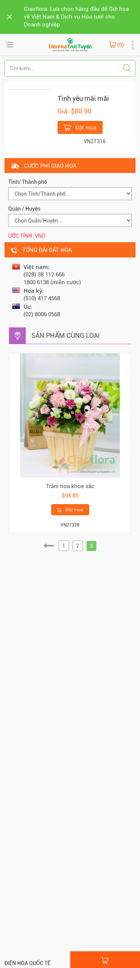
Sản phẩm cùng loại (65, 335)
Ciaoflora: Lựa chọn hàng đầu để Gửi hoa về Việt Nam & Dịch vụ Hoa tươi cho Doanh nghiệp (76, 17)
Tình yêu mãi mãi (83, 98)
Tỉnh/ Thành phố (27, 182)
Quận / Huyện (24, 209)
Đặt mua (80, 127)
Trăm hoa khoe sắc (70, 486)
